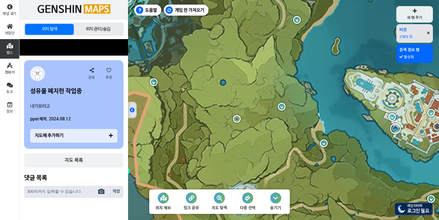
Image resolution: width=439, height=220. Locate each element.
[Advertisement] (74, 47)
